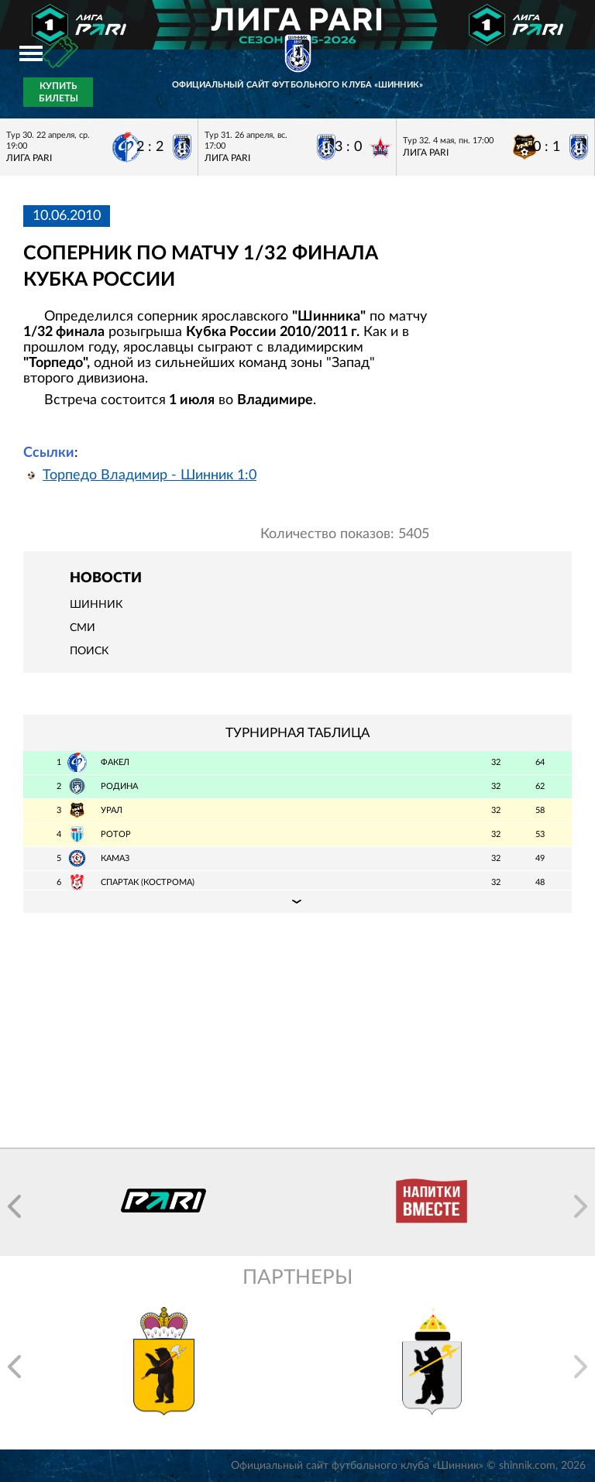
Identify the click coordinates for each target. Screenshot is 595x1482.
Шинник (96, 604)
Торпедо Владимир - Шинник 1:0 (149, 475)
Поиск (89, 651)
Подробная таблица (297, 901)
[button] (14, 1206)
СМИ (82, 628)
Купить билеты (58, 92)
